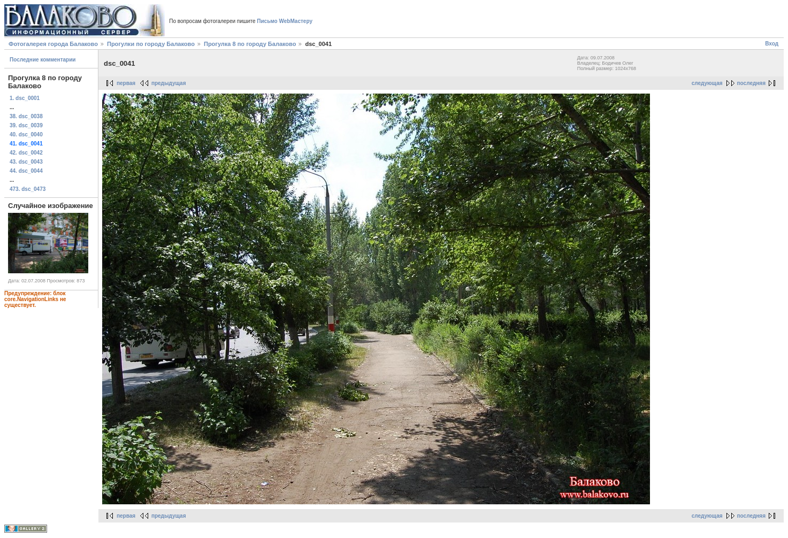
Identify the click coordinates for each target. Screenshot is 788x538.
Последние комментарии (43, 60)
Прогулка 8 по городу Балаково (250, 44)
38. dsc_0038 (26, 116)
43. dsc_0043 (26, 162)
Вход (771, 44)
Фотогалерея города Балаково (53, 44)
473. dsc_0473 (27, 189)
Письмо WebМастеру (284, 21)
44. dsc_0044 (26, 171)
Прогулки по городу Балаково (151, 44)
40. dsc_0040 (26, 134)
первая (126, 83)
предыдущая (168, 83)
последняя (751, 83)
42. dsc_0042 (26, 153)
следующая (707, 83)
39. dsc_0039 (26, 125)
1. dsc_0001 (25, 98)
